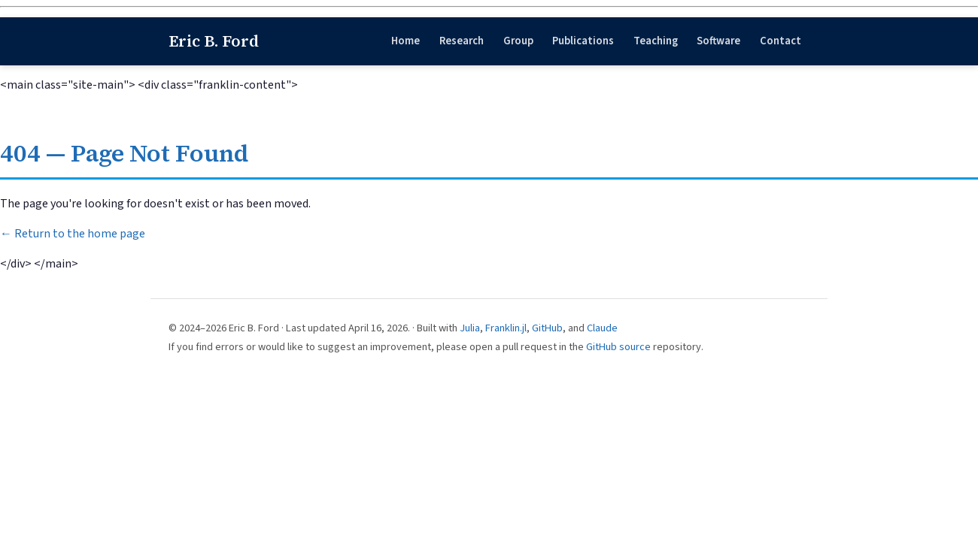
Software (718, 41)
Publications (583, 41)
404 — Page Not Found (124, 153)
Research (461, 41)
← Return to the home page (72, 233)
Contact (780, 41)
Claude (602, 328)
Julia (470, 328)
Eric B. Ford (214, 41)
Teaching (655, 41)
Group (518, 41)
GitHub (547, 328)
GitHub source (618, 347)
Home (405, 41)
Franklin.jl (506, 328)
